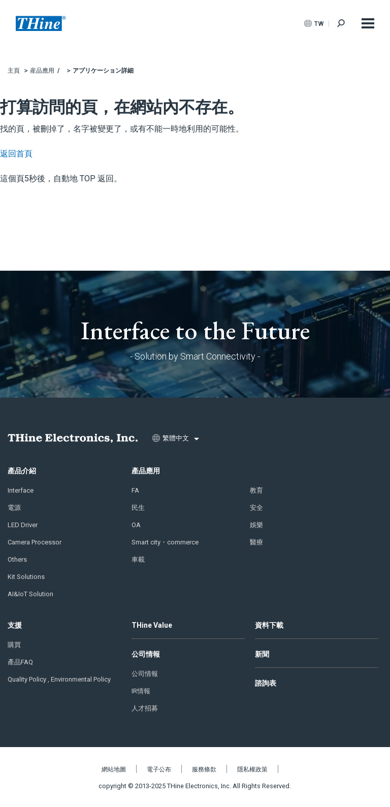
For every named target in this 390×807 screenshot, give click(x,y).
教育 (256, 490)
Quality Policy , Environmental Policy (59, 679)
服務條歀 (204, 769)
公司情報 (146, 654)
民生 (138, 507)
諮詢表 (265, 683)
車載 (138, 559)
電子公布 (159, 769)
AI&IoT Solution (30, 594)
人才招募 (145, 708)
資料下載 (269, 625)
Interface (21, 490)
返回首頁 (16, 153)
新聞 (262, 654)
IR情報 (141, 691)
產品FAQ (20, 662)
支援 (15, 625)
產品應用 (146, 471)
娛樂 (256, 525)
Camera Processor (34, 542)
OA (136, 525)
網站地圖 (114, 769)
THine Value (152, 625)
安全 (256, 507)
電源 (14, 507)
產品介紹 (22, 471)
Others (17, 559)
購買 (14, 645)
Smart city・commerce (165, 542)
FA (135, 490)
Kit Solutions (26, 576)
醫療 (256, 542)
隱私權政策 (252, 769)
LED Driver (23, 525)
